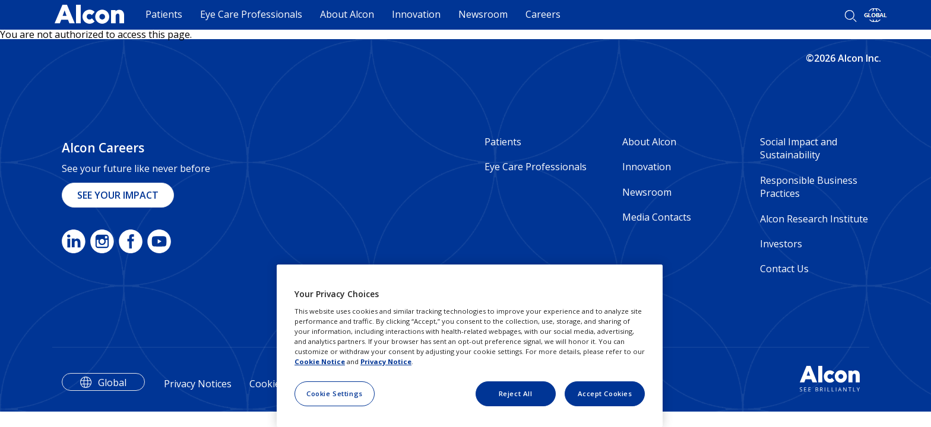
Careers (542, 14)
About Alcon (347, 14)
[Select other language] (875, 15)
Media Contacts (656, 217)
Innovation (416, 14)
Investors (781, 243)
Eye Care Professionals (251, 14)
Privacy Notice (385, 361)
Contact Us (784, 268)
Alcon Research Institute (814, 218)
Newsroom (483, 14)
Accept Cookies (605, 393)
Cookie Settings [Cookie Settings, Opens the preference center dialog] (334, 393)
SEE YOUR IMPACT (118, 195)
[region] (470, 346)
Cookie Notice (319, 361)
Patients (163, 14)
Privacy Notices (198, 383)
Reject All (516, 393)
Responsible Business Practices (808, 187)
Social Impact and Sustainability (798, 148)
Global (112, 382)
